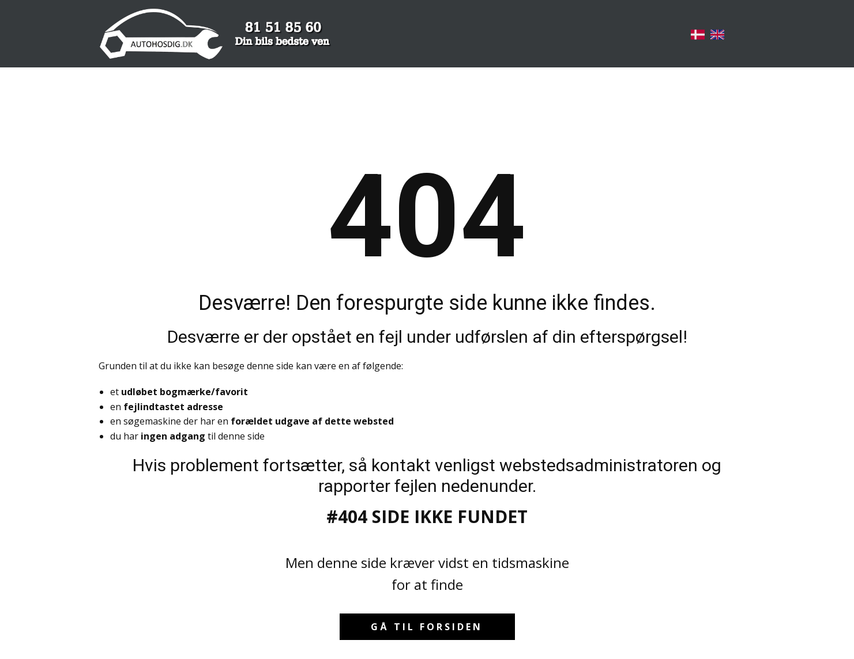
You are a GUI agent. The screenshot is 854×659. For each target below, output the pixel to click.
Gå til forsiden (427, 626)
